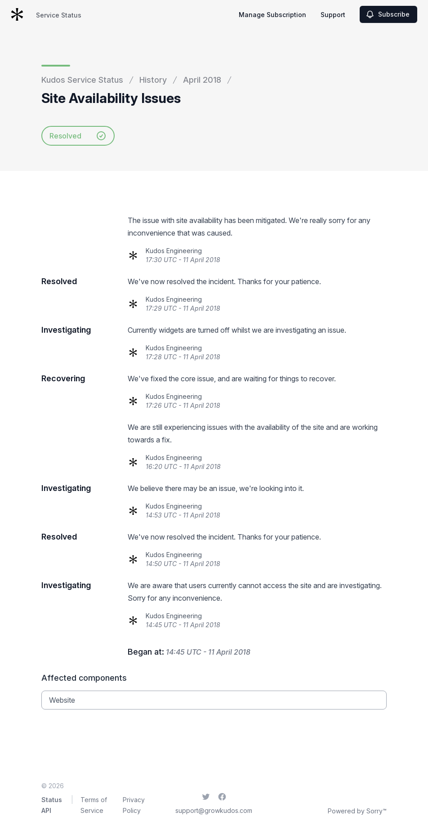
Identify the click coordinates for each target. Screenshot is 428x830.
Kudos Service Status (82, 80)
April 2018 (202, 80)
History (153, 80)
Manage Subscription (272, 14)
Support (333, 14)
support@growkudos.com (213, 810)
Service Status (58, 15)
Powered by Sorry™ (357, 811)
